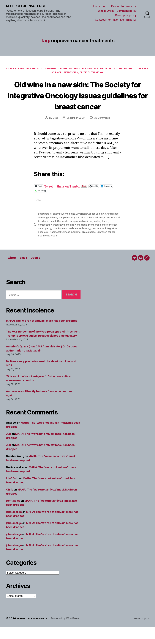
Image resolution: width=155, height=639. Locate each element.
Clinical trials (35, 69)
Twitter (11, 270)
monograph (95, 236)
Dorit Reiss (13, 512)
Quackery (49, 73)
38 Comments (103, 129)
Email (24, 270)
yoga (54, 247)
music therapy (110, 236)
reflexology (86, 240)
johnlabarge (14, 523)
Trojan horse (89, 244)
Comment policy (126, 10)
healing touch (105, 233)
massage (82, 236)
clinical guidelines (47, 229)
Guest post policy (125, 15)
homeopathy (45, 236)
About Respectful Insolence (119, 6)
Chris (9, 501)
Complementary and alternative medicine (78, 69)
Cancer (16, 69)
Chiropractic (113, 226)
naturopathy (44, 240)
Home (97, 6)
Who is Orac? (106, 10)
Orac (54, 129)
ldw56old (12, 490)
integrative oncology (64, 236)
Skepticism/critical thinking (93, 73)
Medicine (116, 69)
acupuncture (45, 226)
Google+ (38, 270)
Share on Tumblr (70, 198)
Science (64, 73)
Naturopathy (134, 69)
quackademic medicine (65, 240)
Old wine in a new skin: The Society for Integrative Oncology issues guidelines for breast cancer (77, 101)
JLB (8, 445)
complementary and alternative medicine (81, 229)
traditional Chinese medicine (65, 244)
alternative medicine (64, 226)
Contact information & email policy (115, 19)
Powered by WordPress (67, 630)
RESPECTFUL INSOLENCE (27, 6)
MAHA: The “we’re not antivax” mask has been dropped (41, 332)
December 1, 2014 (76, 129)
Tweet (49, 198)
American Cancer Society (91, 226)
